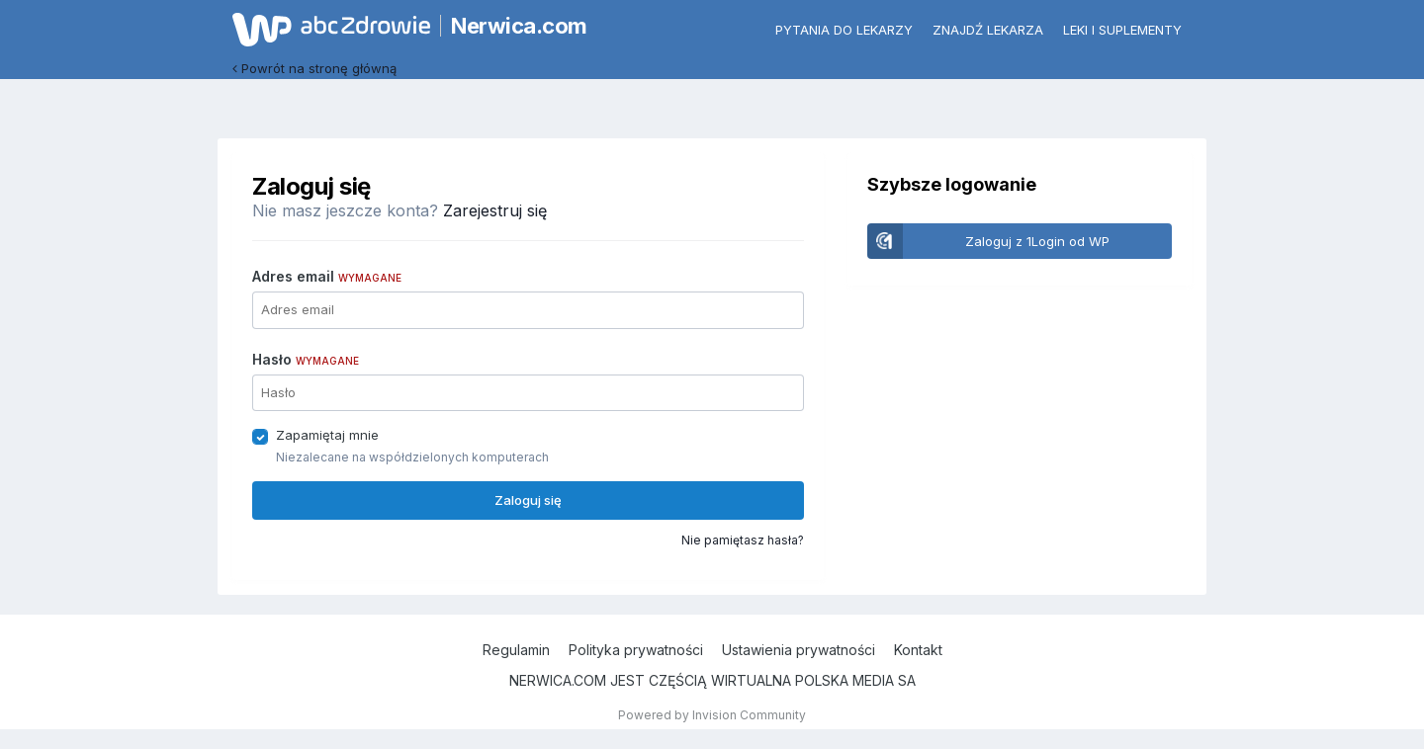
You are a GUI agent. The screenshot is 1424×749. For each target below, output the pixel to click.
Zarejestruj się (495, 210)
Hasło (305, 359)
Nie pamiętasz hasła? (742, 540)
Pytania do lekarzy (844, 30)
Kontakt (918, 649)
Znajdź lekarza (988, 30)
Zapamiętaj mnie (327, 435)
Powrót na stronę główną (314, 68)
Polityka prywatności (636, 649)
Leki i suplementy (1122, 30)
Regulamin (516, 649)
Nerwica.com (519, 26)
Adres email (326, 276)
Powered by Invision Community (712, 714)
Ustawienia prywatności (798, 649)
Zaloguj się (528, 500)
